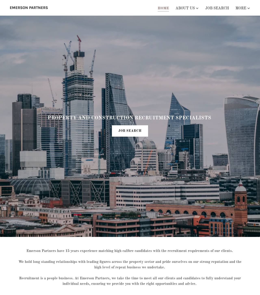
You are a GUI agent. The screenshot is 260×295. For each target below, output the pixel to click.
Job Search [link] (217, 8)
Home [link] (163, 8)
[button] (187, 8)
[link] (29, 8)
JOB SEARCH (130, 131)
